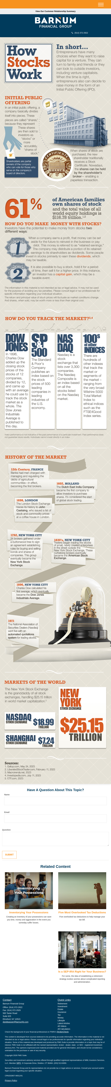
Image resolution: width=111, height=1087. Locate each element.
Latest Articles (64, 1023)
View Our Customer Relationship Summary (55, 11)
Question (6, 830)
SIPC (18, 1063)
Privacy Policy (11, 1080)
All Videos (62, 1026)
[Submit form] (9, 855)
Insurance (62, 1012)
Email (6, 812)
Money (61, 1018)
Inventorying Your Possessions (28, 912)
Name (7, 794)
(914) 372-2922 (80, 33)
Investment (62, 1006)
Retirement (62, 1003)
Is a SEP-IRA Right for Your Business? (82, 971)
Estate (60, 1009)
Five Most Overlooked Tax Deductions (82, 912)
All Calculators (64, 1029)
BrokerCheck (63, 1032)
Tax (59, 1015)
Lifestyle (61, 1020)
